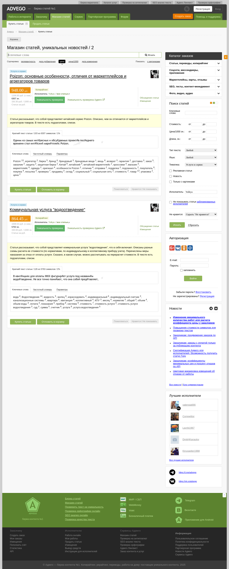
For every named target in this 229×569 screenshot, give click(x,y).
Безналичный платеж (136, 516)
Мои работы (71, 538)
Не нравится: (176, 214)
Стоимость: (175, 124)
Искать (177, 225)
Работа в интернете (20, 16)
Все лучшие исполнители (181, 460)
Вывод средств (73, 548)
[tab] (36, 133)
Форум (124, 16)
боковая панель (226, 57)
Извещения (145, 101)
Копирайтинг (42, 89)
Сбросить (193, 225)
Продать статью (41, 24)
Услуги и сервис (18, 71)
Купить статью (16, 24)
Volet (127, 510)
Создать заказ (183, 16)
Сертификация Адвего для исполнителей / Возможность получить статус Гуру (195, 353)
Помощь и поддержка (208, 16)
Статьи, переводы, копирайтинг (188, 63)
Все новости (175, 384)
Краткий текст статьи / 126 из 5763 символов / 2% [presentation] (36, 269)
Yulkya (51, 94)
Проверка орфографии (209, 3)
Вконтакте (185, 510)
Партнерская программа (188, 548)
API (11, 551)
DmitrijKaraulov (191, 439)
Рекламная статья (182, 171)
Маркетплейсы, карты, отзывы (188, 79)
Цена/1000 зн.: (177, 132)
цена (62, 61)
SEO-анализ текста (162, 3)
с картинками (153, 61)
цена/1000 (73, 61)
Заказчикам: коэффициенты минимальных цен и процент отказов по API (194, 363)
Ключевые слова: (174, 112)
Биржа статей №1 (45, 8)
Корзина (14, 39)
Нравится (136, 189)
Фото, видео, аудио (181, 93)
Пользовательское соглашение (191, 538)
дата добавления (47, 61)
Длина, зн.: (175, 139)
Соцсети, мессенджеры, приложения (183, 71)
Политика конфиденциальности (192, 541)
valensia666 (189, 404)
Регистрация (203, 9)
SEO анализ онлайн (76, 515)
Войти (193, 278)
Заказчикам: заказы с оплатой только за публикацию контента (194, 344)
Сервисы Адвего (184, 554)
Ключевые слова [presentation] (20, 154)
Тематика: (174, 165)
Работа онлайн (73, 535)
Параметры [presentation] (62, 154)
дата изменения (89, 61)
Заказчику (41, 16)
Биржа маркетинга (89, 3)
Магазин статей (61, 16)
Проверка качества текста (80, 519)
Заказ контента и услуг (132, 551)
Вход (218, 9)
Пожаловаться (121, 189)
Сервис (79, 16)
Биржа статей (72, 498)
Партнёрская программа (102, 16)
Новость (177, 176)
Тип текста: (175, 150)
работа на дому (130, 564)
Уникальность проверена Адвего (84, 100)
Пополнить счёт (18, 545)
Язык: (172, 158)
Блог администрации (193, 384)
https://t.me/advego (188, 472)
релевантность (28, 61)
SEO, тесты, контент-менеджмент (189, 86)
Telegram (185, 500)
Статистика (16, 548)
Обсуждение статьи (149, 98)
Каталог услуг (110, 3)
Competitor (189, 416)
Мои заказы (16, 538)
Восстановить (203, 292)
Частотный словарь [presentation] (42, 154)
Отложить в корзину (53, 189)
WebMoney (130, 505)
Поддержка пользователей (189, 545)
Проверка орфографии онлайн (82, 511)
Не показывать (150, 189)
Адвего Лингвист (185, 3)
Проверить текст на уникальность (84, 506)
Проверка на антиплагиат (134, 3)
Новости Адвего (183, 551)
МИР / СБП (131, 499)
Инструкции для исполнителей (81, 551)
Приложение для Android (194, 519)
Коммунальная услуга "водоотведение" (47, 209)
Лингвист (129, 548)
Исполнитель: (176, 192)
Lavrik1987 (189, 427)
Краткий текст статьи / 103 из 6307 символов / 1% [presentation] (36, 133)
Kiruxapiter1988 (191, 450)
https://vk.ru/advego (188, 481)
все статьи (62, 94)
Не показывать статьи (194, 203)
